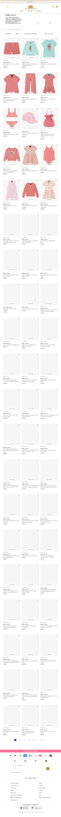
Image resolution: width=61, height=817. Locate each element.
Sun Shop (29, 11)
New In (21, 11)
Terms (40, 792)
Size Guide (13, 792)
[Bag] (57, 7)
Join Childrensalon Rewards (30, 751)
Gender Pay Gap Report (16, 795)
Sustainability (14, 800)
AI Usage (41, 790)
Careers (41, 785)
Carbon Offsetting (16, 797)
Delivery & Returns (15, 783)
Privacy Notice (42, 788)
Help (40, 795)
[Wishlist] (53, 7)
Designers (38, 11)
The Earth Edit (30, 778)
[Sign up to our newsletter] (48, 768)
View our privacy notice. (16, 772)
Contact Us (13, 788)
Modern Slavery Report (44, 797)
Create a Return (14, 785)
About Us (13, 790)
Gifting (40, 783)
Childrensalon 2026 (29, 812)
